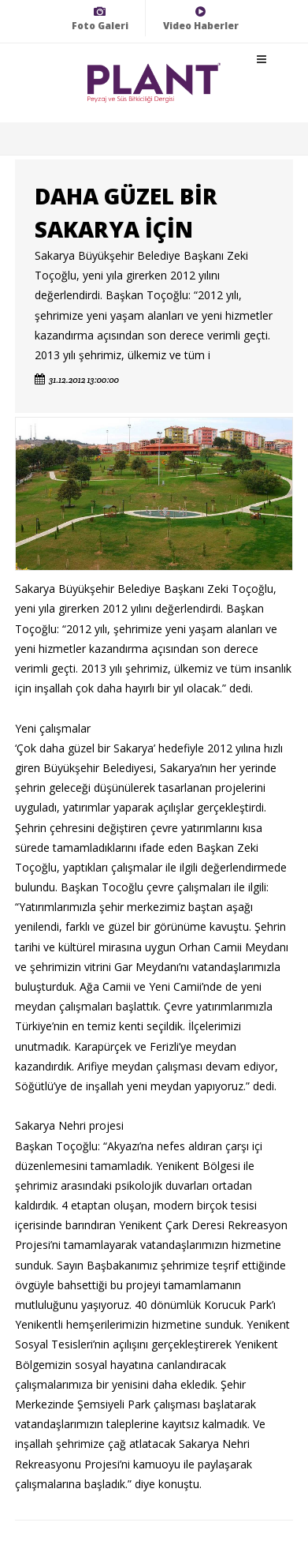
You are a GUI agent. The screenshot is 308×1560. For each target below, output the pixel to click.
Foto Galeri (100, 18)
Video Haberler (201, 18)
